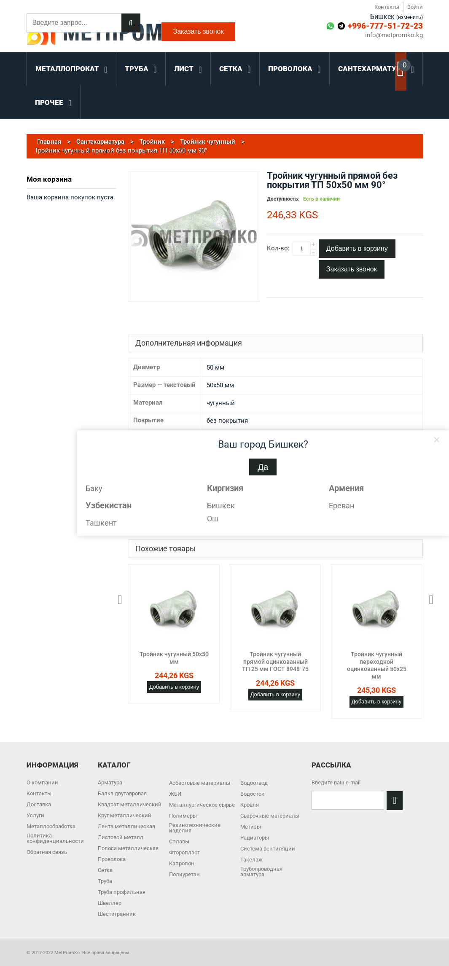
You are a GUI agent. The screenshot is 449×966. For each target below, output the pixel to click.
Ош (212, 518)
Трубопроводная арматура (261, 871)
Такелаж (251, 859)
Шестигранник (117, 914)
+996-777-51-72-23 (385, 26)
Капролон (181, 863)
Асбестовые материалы (199, 783)
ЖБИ (175, 794)
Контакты (386, 7)
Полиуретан (184, 874)
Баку (94, 488)
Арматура (110, 782)
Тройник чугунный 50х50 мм (174, 658)
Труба (105, 881)
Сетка (105, 870)
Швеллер (109, 903)
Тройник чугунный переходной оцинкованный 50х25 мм (376, 665)
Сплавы (179, 841)
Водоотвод (254, 783)
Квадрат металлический (129, 804)
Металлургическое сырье (202, 805)
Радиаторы (254, 837)
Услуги (35, 815)
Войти (415, 7)
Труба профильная (121, 892)
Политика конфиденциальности (55, 838)
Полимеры (183, 815)
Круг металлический (124, 815)
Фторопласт (184, 852)
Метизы (250, 826)
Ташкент (101, 522)
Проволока (112, 859)
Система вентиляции (267, 848)
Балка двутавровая (122, 793)
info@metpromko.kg (394, 35)
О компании (42, 782)
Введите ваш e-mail (336, 782)
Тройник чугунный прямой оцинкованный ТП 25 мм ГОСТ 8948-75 (275, 661)
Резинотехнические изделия (194, 827)
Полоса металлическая (128, 848)
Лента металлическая (126, 826)
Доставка (39, 804)
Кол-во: (278, 248)
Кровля (249, 805)
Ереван (341, 505)
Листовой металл (120, 837)
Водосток (252, 794)
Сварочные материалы (269, 815)
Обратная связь (47, 852)
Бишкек (221, 505)
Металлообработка (51, 826)
